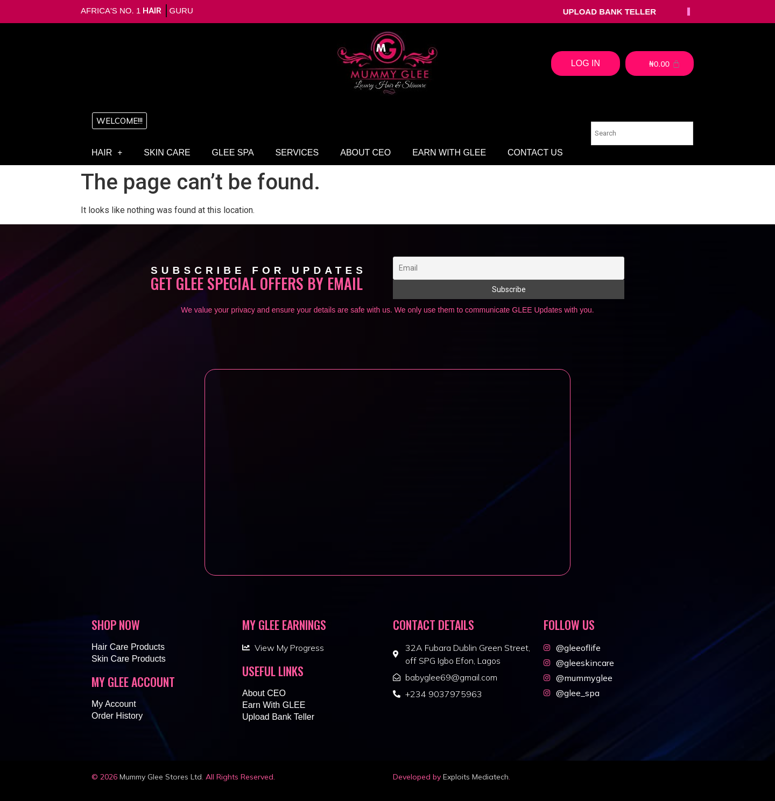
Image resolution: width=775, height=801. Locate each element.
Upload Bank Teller (278, 716)
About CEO (365, 152)
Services (297, 152)
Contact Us (535, 152)
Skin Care (167, 152)
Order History (117, 715)
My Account (113, 703)
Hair (106, 152)
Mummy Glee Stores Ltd (160, 777)
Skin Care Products (128, 658)
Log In (585, 63)
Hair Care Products (128, 646)
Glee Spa (233, 152)
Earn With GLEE (449, 152)
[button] (119, 120)
